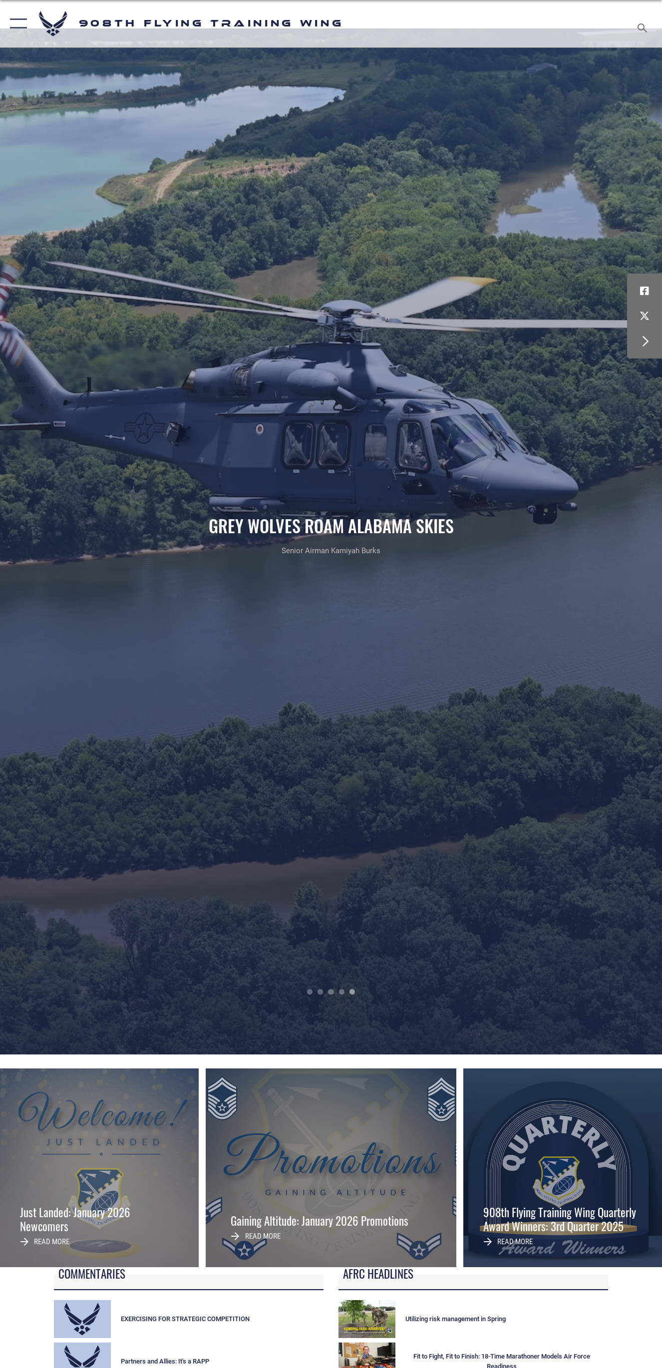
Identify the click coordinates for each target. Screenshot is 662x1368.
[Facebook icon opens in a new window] (644, 291)
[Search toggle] (644, 23)
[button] (16, 23)
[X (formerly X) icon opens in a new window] (644, 316)
